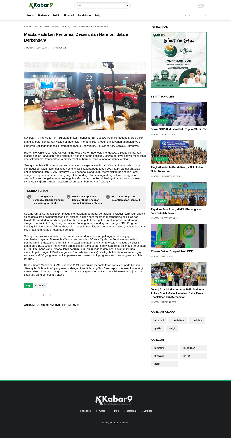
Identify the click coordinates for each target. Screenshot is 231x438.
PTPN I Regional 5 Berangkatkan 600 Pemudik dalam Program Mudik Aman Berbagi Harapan (48, 200)
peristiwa (160, 201)
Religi (97, 15)
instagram (131, 410)
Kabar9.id (124, 422)
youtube (148, 410)
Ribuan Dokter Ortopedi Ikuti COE (172, 251)
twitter (101, 410)
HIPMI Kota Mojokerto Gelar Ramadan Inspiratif (125, 198)
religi (172, 328)
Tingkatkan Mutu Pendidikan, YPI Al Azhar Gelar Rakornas (177, 169)
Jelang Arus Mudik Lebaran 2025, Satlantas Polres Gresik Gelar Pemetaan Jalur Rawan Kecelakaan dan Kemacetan (178, 293)
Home (30, 15)
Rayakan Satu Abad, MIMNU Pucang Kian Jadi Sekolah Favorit (176, 211)
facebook (85, 410)
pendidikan (161, 121)
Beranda (28, 26)
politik (158, 328)
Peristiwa (43, 15)
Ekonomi (69, 15)
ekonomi (38, 26)
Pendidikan (84, 15)
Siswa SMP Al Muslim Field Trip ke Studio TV (178, 129)
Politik (56, 15)
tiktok (115, 410)
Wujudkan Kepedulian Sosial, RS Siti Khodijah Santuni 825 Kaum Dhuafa (87, 200)
